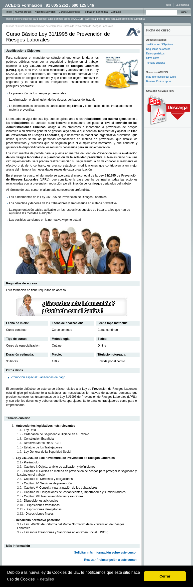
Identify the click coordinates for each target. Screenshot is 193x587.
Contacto (116, 11)
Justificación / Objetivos (159, 44)
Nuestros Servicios (45, 11)
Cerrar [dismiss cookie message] (165, 576)
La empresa (182, 4)
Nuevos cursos (23, 11)
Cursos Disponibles (69, 11)
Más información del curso (161, 76)
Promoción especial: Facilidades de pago (38, 377)
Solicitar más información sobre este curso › (105, 552)
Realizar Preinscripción (159, 81)
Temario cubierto (155, 62)
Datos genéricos (155, 53)
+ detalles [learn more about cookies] (45, 579)
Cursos (10, 26)
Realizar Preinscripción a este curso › (110, 560)
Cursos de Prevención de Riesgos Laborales (88, 26)
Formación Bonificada (96, 11)
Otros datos (153, 58)
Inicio (168, 4)
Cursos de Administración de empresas (38, 26)
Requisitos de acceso (158, 49)
